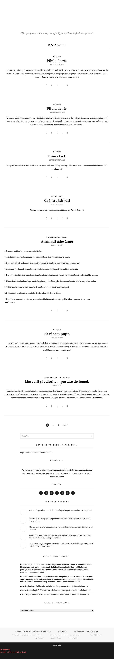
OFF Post (73, 638)
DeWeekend (5, 649)
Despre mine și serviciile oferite (33, 631)
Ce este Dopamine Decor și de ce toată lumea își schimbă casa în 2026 (54, 581)
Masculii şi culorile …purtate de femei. (57, 381)
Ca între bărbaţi (57, 200)
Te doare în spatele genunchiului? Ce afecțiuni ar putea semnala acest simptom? (60, 510)
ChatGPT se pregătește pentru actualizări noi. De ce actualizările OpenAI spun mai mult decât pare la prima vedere (61, 544)
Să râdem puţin (57, 334)
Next (65, 425)
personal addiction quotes (57, 377)
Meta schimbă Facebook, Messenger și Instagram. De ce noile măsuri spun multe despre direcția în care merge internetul (60, 536)
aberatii (50, 237)
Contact (62, 631)
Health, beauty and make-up (26, 635)
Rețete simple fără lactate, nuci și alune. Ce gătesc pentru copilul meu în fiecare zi (56, 586)
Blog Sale (56, 638)
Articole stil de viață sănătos (65, 635)
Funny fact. (57, 156)
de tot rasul (57, 196)
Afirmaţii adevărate (57, 241)
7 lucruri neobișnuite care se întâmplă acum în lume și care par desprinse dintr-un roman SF (61, 528)
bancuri (57, 56)
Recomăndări (95, 635)
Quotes (40, 638)
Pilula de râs (57, 60)
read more (74, 77)
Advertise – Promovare (86, 631)
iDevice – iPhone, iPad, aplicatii (13, 652)
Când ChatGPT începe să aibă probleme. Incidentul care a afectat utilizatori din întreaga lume (60, 519)
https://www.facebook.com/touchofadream (36, 453)
